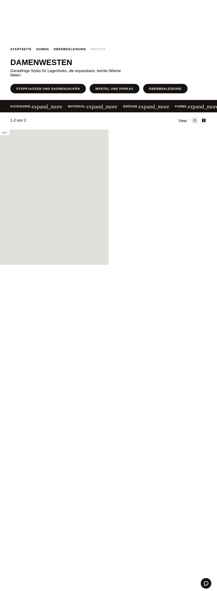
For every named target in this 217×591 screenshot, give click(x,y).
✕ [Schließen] (177, 264)
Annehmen (143, 319)
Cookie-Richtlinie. (89, 306)
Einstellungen (74, 319)
